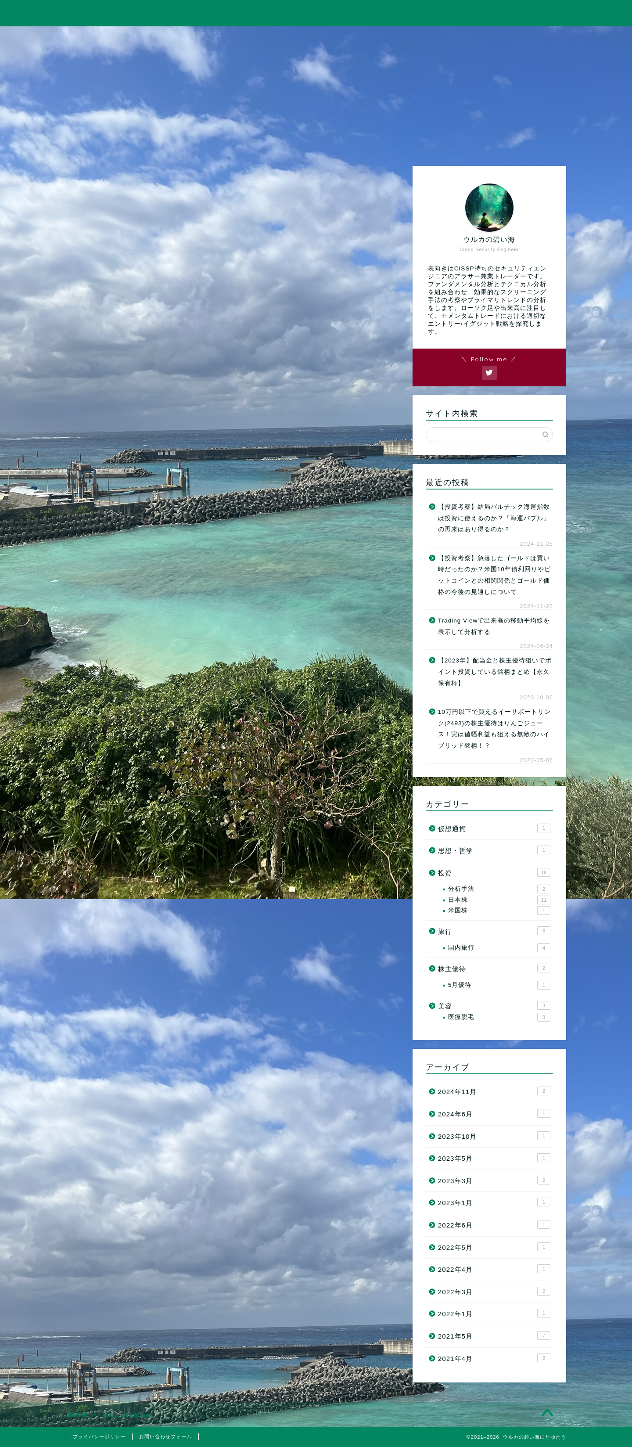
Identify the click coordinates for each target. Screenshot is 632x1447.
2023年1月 (494, 1202)
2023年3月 (494, 1180)
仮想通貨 (494, 828)
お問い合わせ (516, 37)
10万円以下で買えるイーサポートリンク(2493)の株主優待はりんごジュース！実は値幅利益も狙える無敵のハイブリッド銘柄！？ (494, 729)
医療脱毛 (499, 1017)
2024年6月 (494, 1113)
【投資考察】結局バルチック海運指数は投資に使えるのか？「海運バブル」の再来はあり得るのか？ (494, 518)
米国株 (499, 910)
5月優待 (499, 985)
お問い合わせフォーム (165, 1436)
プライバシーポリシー (99, 1436)
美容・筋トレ (416, 37)
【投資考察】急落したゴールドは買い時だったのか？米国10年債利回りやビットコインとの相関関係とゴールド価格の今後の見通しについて (494, 575)
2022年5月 (494, 1246)
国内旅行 (499, 947)
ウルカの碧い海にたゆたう (316, 12)
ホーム (115, 37)
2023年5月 (494, 1157)
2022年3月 (494, 1291)
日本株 (499, 900)
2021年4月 (494, 1357)
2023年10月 (494, 1135)
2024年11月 (494, 1091)
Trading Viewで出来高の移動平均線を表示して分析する (494, 626)
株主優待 (494, 968)
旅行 (315, 37)
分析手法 (499, 889)
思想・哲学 (494, 850)
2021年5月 (494, 1335)
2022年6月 (494, 1224)
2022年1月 (494, 1313)
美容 (494, 1005)
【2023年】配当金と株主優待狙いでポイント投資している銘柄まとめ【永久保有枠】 (495, 671)
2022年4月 (494, 1268)
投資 (216, 37)
